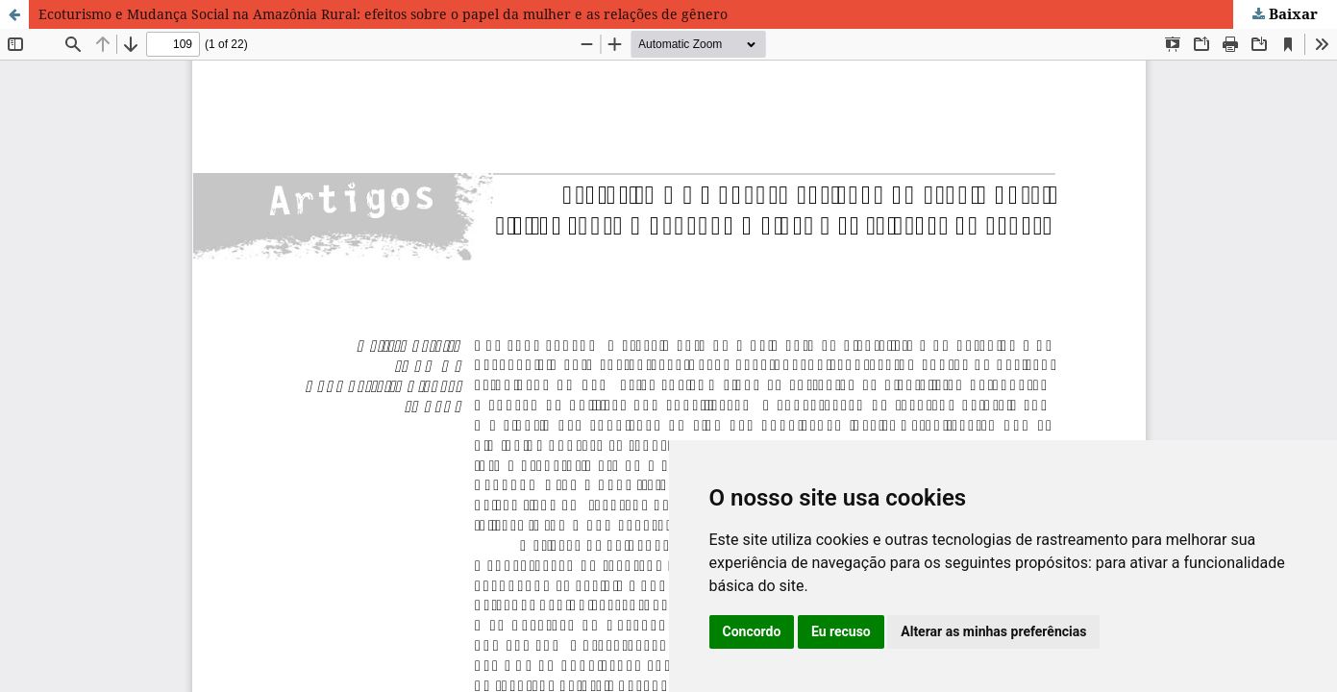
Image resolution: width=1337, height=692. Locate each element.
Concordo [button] (752, 631)
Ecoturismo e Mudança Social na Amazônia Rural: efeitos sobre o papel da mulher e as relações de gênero (383, 14)
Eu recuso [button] (841, 631)
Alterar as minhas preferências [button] (993, 631)
